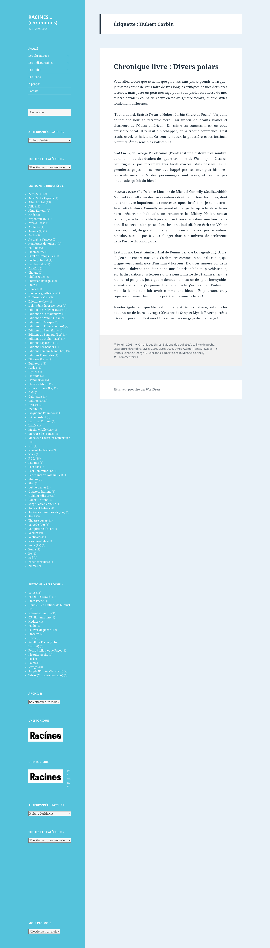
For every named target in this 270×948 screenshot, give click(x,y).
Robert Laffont (38, 500)
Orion (32, 638)
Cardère (33, 268)
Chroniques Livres (150, 344)
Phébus (33, 479)
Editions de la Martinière (44, 314)
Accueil (33, 48)
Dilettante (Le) (38, 301)
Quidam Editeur (39, 496)
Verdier (33, 533)
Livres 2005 (150, 349)
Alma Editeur (37, 210)
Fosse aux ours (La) (40, 388)
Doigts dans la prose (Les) (45, 306)
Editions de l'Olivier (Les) (45, 310)
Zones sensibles (38, 562)
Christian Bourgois (40, 281)
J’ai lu (32, 626)
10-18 (31, 593)
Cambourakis (37, 264)
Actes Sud (34, 194)
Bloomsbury (36, 252)
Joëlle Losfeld (37, 417)
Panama (33, 463)
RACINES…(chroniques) (42, 20)
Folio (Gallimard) (39, 613)
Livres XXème (182, 349)
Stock (31, 516)
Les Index (34, 70)
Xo (30, 553)
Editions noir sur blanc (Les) (46, 351)
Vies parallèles (38, 541)
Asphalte (34, 227)
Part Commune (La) (41, 471)
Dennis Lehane (123, 353)
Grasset (33, 405)
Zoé (30, 558)
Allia (31, 206)
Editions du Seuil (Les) (43, 330)
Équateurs (35, 363)
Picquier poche (38, 655)
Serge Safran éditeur (42, 504)
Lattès (32, 425)
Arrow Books (36, 223)
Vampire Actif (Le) (40, 529)
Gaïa (31, 392)
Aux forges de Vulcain (42, 244)
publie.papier (37, 487)
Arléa (32, 215)
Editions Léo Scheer (41, 347)
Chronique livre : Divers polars (166, 66)
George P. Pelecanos (147, 353)
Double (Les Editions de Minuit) (49, 605)
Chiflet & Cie (36, 277)
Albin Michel (36, 202)
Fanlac (32, 367)
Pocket (32, 659)
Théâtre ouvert (38, 520)
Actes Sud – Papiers (41, 198)
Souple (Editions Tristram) (45, 671)
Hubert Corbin (171, 353)
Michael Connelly (193, 353)
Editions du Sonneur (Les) (45, 334)
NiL (30, 446)
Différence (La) (38, 297)
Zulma (32, 566)
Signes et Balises (39, 508)
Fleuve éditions (38, 384)
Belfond (33, 248)
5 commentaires (127, 357)
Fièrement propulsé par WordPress (137, 389)
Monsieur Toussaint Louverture (49, 438)
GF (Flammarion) (39, 617)
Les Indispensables (40, 63)
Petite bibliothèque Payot (45, 650)
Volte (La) (34, 545)
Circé (31, 285)
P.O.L (31, 458)
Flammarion (36, 380)
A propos (34, 84)
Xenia (32, 549)
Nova (31, 454)
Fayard (33, 372)
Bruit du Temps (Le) (41, 256)
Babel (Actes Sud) (39, 597)
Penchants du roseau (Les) (45, 475)
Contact (33, 91)
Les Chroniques (38, 56)
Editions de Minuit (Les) (44, 318)
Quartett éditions (39, 491)
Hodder (33, 621)
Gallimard (35, 401)
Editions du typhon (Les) (44, 339)
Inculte (33, 409)
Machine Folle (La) (40, 429)
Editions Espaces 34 (41, 343)
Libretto (33, 634)
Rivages (33, 667)
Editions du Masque (41, 322)
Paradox (33, 467)
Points (32, 663)
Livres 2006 (166, 349)
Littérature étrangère (127, 349)
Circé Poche (36, 601)
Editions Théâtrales (41, 355)
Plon (31, 483)
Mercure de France (41, 434)
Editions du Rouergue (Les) (46, 326)
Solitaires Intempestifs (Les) (46, 512)
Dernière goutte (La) (42, 293)
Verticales (34, 537)
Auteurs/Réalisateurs (46, 132)
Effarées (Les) (37, 359)
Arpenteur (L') (37, 219)
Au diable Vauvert (40, 239)
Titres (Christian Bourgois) (45, 675)
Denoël (33, 289)
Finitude (33, 376)
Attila (32, 235)
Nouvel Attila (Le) (40, 450)
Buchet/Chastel (38, 260)
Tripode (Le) (36, 525)
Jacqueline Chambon (42, 413)
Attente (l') (35, 231)
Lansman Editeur (39, 421)
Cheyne (33, 272)
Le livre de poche (39, 630)
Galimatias (35, 396)
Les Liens (34, 77)
